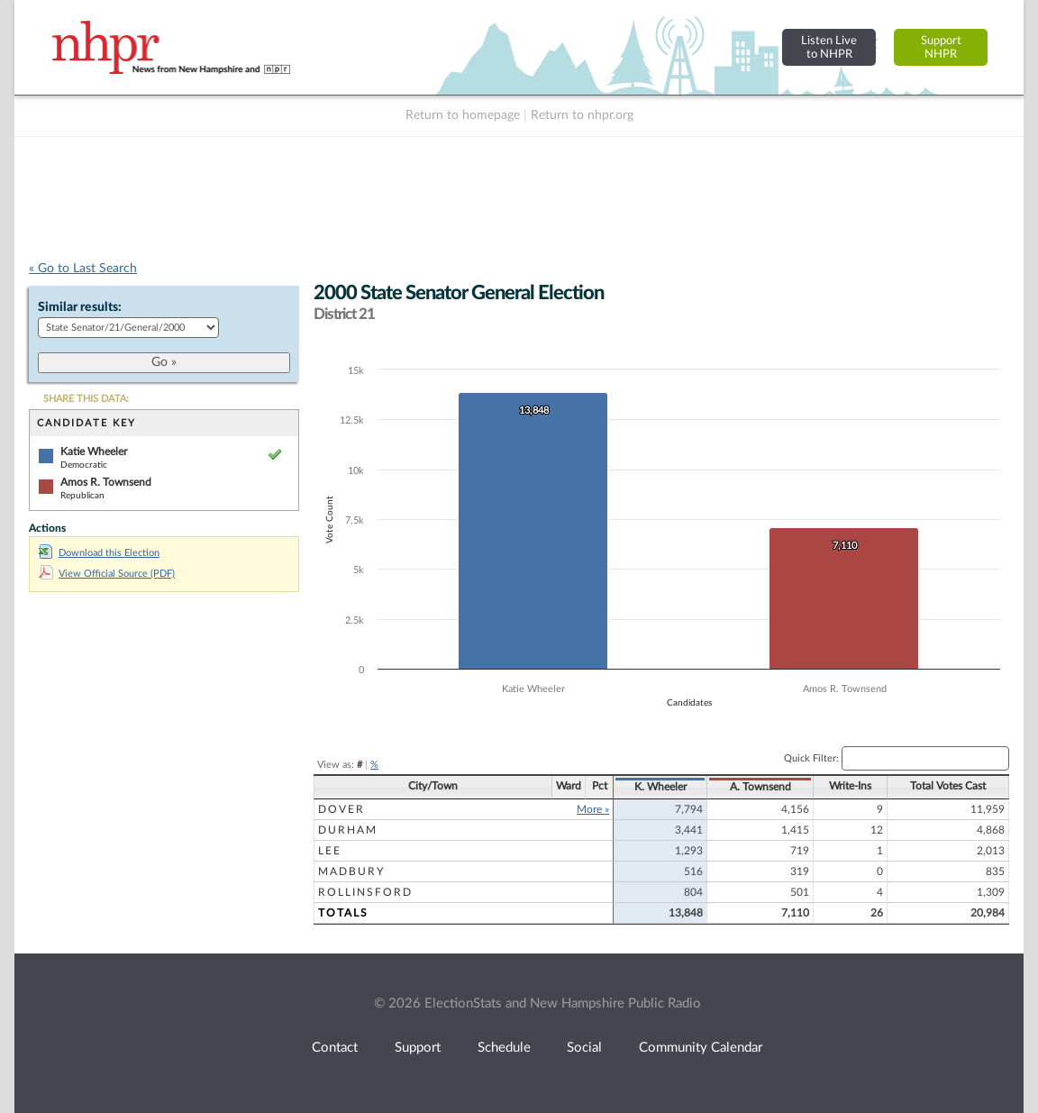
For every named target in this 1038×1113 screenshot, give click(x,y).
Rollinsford (365, 892)
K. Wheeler (660, 786)
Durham (348, 830)
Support (418, 1047)
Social (584, 1047)
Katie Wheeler (93, 451)
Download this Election (99, 553)
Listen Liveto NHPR (829, 47)
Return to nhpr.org (582, 115)
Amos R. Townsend (105, 482)
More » (593, 809)
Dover (341, 809)
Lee (329, 850)
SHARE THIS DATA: (86, 399)
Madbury (351, 871)
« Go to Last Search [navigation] (83, 268)
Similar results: (80, 307)
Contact (335, 1047)
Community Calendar (700, 1047)
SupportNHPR (941, 47)
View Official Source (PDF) (107, 574)
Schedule (504, 1047)
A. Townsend (760, 786)
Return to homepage (462, 115)
